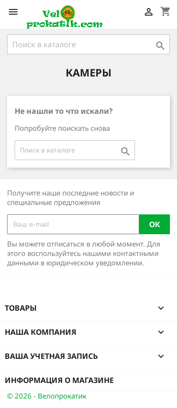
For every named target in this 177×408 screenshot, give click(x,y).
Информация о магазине (59, 380)
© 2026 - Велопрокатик (46, 395)
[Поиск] (88, 44)
